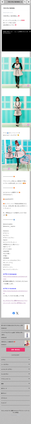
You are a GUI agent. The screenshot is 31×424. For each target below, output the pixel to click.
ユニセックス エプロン (6, 369)
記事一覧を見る (15, 349)
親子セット (3, 393)
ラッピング (3, 403)
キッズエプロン (5, 374)
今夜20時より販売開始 (9, 8)
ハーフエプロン (5, 364)
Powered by (16, 415)
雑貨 (2, 383)
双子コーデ (4, 388)
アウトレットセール (5, 379)
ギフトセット (4, 398)
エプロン (3, 359)
